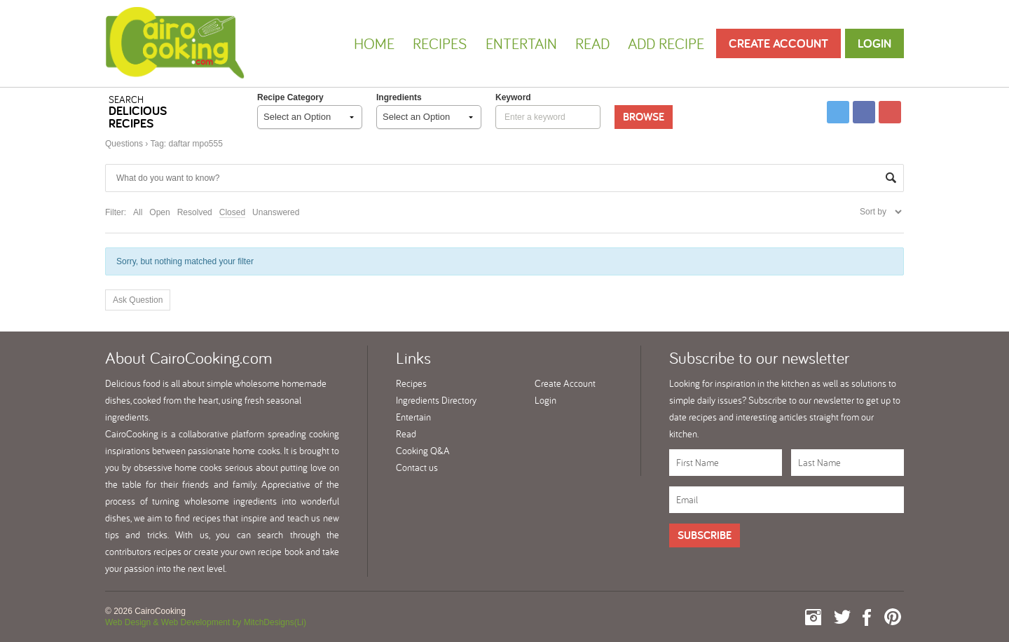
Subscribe (705, 535)
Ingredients (399, 97)
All (137, 212)
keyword (513, 97)
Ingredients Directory (436, 400)
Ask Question (138, 300)
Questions (124, 144)
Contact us (417, 467)
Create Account (778, 43)
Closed (232, 212)
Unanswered (275, 212)
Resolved (194, 212)
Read (592, 43)
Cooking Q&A (423, 450)
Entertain (521, 43)
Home (374, 43)
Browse (643, 116)
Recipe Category (290, 97)
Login (874, 43)
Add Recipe (666, 43)
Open (159, 212)
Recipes (440, 43)
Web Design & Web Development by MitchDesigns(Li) (205, 622)
